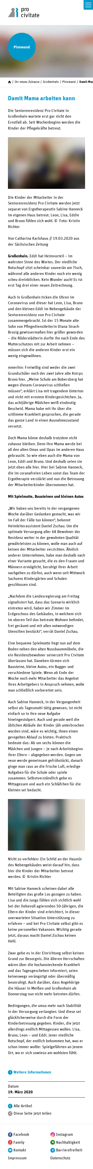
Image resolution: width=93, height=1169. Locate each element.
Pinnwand (69, 82)
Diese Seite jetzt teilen (32, 1113)
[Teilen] (10, 1113)
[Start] (9, 82)
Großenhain (51, 82)
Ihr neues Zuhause (27, 82)
